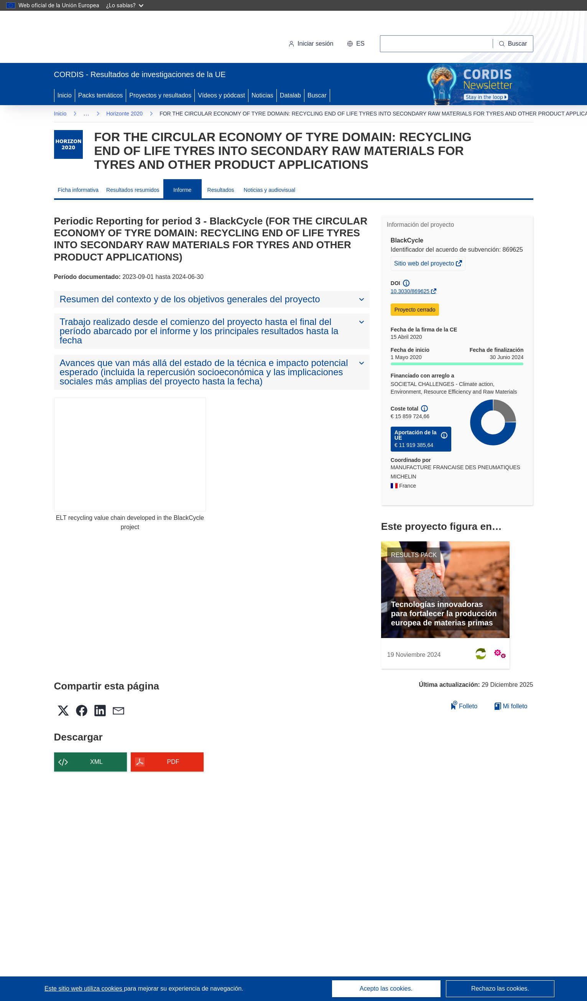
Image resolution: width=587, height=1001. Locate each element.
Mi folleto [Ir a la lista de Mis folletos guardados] (511, 706)
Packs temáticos (100, 95)
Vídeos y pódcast (221, 95)
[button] (355, 43)
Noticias (262, 95)
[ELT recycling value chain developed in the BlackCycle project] (130, 454)
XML (96, 762)
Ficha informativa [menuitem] (78, 190)
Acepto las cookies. (386, 988)
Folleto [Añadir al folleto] (464, 705)
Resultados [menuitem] (220, 190)
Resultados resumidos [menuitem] (132, 190)
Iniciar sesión (310, 43)
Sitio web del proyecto (425, 264)
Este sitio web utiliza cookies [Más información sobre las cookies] (84, 988)
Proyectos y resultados (160, 95)
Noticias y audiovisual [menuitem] (270, 190)
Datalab (290, 95)
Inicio (65, 95)
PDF (173, 762)
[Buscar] (513, 43)
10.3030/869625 (410, 291)
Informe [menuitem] (182, 190)
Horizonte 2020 (124, 113)
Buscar (317, 95)
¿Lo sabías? (124, 5)
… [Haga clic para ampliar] (86, 113)
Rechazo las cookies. (500, 988)
